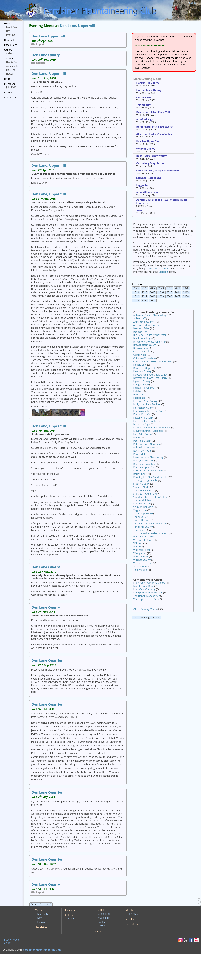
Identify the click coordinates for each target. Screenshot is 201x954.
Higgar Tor (142, 185)
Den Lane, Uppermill (77, 25)
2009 (161, 296)
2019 (136, 292)
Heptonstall (139, 397)
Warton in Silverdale (144, 536)
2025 (144, 288)
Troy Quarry (143, 104)
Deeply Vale (140, 364)
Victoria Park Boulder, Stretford (150, 533)
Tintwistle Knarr (142, 520)
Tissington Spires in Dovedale (150, 523)
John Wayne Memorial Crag (148, 411)
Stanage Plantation (143, 490)
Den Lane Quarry (46, 55)
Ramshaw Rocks (142, 450)
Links (7, 78)
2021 (177, 288)
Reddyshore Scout (143, 460)
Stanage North (141, 487)
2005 (136, 300)
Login (192, 3)
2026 (136, 288)
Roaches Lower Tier (144, 464)
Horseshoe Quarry (143, 407)
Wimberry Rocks (142, 549)
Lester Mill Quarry (143, 417)
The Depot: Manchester (146, 596)
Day (8, 30)
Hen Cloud (139, 394)
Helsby (137, 391)
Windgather (139, 553)
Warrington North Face (146, 599)
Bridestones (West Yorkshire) (149, 341)
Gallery (8, 49)
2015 (169, 292)
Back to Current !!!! (41, 904)
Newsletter (10, 40)
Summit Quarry (142, 503)
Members (9, 83)
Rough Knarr (140, 473)
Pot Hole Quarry (142, 440)
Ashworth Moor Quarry (146, 325)
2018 (144, 292)
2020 (186, 288)
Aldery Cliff (139, 318)
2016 (161, 292)
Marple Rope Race (143, 586)
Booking (10, 69)
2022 (169, 288)
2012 (136, 296)
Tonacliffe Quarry (143, 526)
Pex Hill (137, 437)
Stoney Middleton (143, 500)
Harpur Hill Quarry (147, 82)
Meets (7, 23)
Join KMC (11, 87)
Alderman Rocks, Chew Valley (154, 134)
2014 (177, 292)
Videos (10, 53)
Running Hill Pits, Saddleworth (154, 126)
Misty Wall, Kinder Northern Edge (152, 427)
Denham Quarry (142, 371)
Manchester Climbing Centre (149, 582)
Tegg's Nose (140, 510)
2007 (177, 296)
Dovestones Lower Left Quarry (150, 377)
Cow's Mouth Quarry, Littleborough (157, 170)
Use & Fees (12, 62)
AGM (139, 210)
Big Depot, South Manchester (149, 334)
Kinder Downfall (142, 414)
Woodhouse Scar (142, 563)
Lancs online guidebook (146, 617)
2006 (186, 296)
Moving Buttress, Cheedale (148, 430)
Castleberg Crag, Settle (150, 163)
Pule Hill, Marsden (147, 192)
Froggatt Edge (141, 384)
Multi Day (11, 27)
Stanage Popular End (148, 178)
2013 (186, 292)
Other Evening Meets (145, 609)
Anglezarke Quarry (143, 321)
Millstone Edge (141, 424)
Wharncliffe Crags (143, 540)
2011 (144, 296)
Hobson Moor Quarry (149, 90)
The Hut (8, 58)
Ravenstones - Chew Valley (148, 457)
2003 (152, 300)
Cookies (7, 942)
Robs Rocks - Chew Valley (151, 156)
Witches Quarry (145, 148)
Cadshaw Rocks (142, 351)
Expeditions (10, 44)
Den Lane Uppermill (48, 36)
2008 (169, 296)
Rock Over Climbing (144, 589)
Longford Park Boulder (146, 421)
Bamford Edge (144, 119)
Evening (10, 34)
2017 (152, 292)
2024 (152, 288)
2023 (161, 288)
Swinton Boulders (143, 506)
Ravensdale (139, 454)
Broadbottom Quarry (145, 344)
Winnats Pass (140, 556)
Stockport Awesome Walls (147, 592)
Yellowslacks (140, 569)
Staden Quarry (141, 483)
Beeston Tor (140, 331)
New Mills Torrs (142, 434)
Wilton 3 (138, 546)
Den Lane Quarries (47, 660)
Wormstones (140, 566)
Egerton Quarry (141, 381)
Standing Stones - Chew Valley (150, 497)
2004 (144, 300)
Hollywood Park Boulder (147, 404)
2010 (152, 296)
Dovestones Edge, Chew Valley (154, 112)
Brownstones (140, 348)
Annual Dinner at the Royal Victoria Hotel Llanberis (161, 201)
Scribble (8, 92)
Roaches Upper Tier (148, 141)
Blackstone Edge (142, 338)
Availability (12, 66)
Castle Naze (143, 97)
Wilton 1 (138, 543)
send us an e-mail (159, 268)
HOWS (9, 73)
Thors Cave (139, 516)
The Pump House (143, 513)
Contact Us (10, 97)
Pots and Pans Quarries (146, 444)
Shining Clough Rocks (145, 480)
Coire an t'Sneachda (144, 358)
